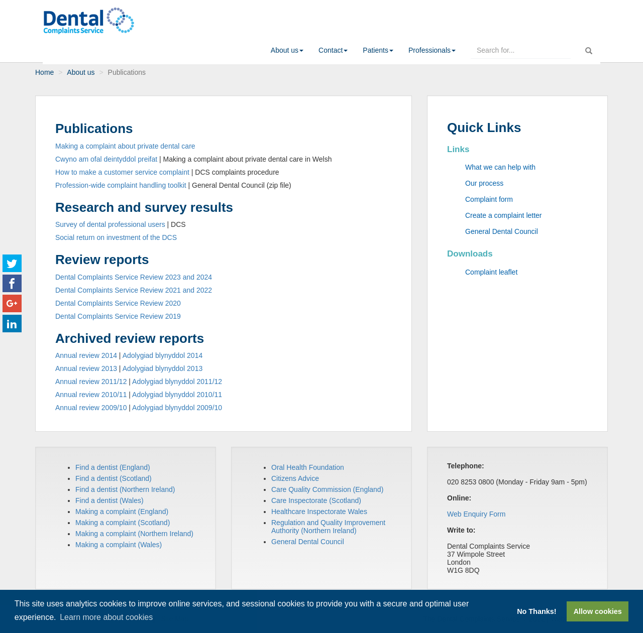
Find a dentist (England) (112, 467)
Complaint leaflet (491, 272)
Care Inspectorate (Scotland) (316, 500)
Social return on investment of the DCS (116, 237)
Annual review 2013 (86, 368)
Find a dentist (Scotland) (113, 478)
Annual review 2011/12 (91, 381)
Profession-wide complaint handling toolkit (120, 185)
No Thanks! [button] (536, 611)
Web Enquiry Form (476, 514)
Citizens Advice (295, 478)
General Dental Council (501, 231)
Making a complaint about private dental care (125, 146)
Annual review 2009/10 (91, 408)
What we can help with (500, 167)
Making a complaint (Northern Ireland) (134, 534)
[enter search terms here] (521, 50)
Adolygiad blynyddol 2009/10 (177, 408)
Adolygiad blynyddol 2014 (163, 355)
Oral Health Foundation (307, 467)
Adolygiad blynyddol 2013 (163, 368)
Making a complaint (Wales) (118, 545)
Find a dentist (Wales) (109, 500)
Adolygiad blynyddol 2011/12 (177, 381)
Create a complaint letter (503, 215)
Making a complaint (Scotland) (122, 523)
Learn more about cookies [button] (106, 617)
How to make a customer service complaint (122, 172)
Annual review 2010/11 (91, 395)
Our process (484, 183)
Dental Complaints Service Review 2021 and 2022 (133, 290)
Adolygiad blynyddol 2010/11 (177, 395)
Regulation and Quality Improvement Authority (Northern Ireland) (328, 527)
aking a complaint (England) (125, 512)
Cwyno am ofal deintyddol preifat (106, 159)
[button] (287, 50)
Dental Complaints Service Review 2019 (118, 316)
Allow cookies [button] (598, 611)
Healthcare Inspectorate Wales (319, 512)
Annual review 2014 (86, 355)
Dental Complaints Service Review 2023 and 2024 (133, 277)
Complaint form (489, 199)
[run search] (588, 48)
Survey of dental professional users (110, 224)
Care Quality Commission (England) (327, 489)
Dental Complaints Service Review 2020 (118, 303)
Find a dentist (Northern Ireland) (125, 489)
